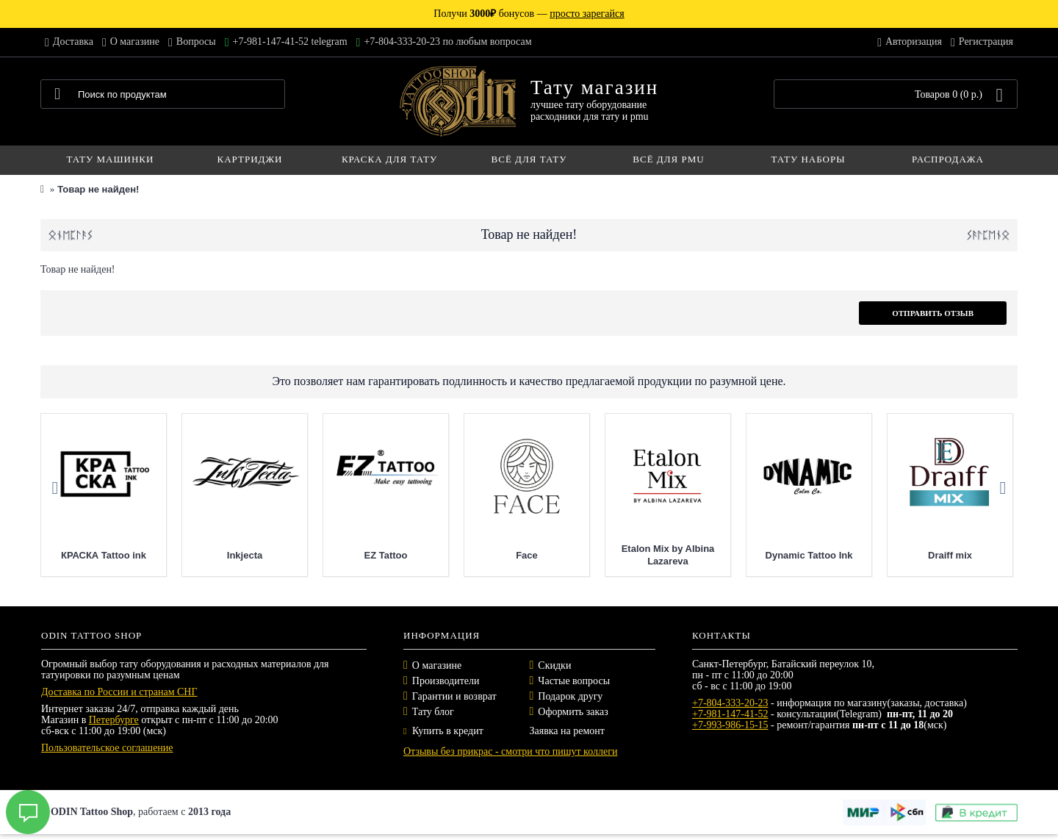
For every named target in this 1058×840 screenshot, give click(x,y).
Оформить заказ (573, 711)
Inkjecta (244, 555)
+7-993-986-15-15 (730, 724)
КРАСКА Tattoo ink (103, 555)
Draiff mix (950, 555)
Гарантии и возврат (454, 696)
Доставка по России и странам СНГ (119, 691)
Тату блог (433, 711)
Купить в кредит (443, 730)
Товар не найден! (98, 189)
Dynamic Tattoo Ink (809, 555)
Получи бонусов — (528, 13)
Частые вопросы (574, 680)
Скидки (554, 665)
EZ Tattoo (386, 555)
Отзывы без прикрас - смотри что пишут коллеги (510, 751)
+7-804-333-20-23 (730, 702)
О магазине (436, 665)
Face (527, 555)
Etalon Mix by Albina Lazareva (668, 555)
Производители (446, 680)
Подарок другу (570, 696)
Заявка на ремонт (567, 730)
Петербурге (114, 719)
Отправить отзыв (933, 313)
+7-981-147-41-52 (730, 713)
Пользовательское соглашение (107, 747)
